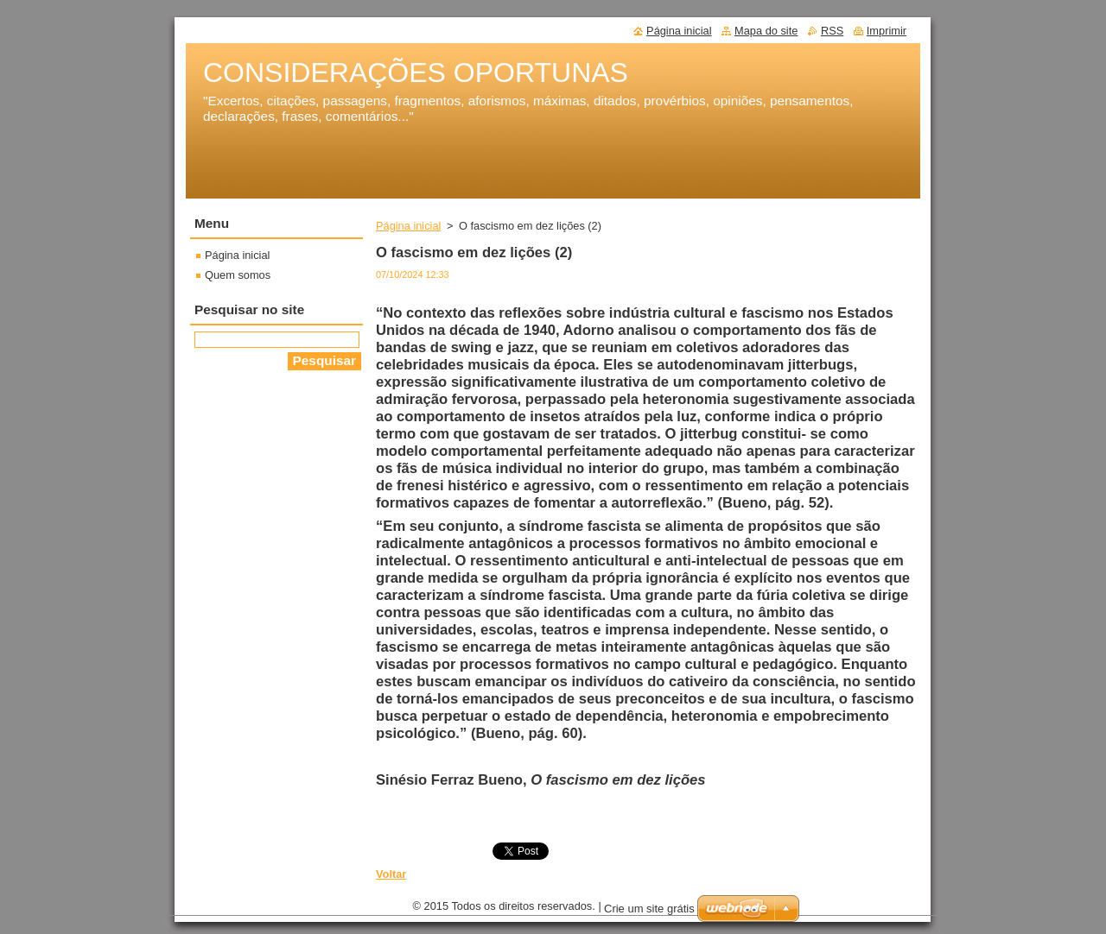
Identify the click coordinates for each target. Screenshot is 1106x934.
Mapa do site (766, 30)
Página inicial (408, 225)
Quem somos (237, 274)
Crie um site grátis (649, 912)
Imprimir (886, 30)
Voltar (391, 874)
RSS (832, 30)
